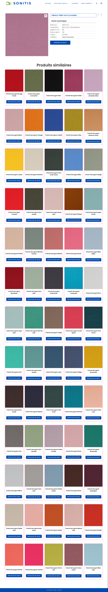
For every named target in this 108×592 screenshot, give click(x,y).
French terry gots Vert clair (33, 293)
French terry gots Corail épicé (74, 333)
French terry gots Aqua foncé (93, 214)
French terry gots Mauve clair (73, 532)
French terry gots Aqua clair (14, 333)
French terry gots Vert (14, 374)
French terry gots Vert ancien (33, 373)
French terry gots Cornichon (34, 95)
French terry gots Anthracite (54, 293)
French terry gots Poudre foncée (53, 452)
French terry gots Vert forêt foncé (53, 174)
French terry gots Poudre (14, 254)
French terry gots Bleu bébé (93, 254)
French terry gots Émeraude (93, 452)
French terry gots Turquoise (73, 293)
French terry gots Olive (73, 135)
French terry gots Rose (73, 254)
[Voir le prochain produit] (101, 14)
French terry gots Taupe (54, 334)
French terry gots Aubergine (93, 492)
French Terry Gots (68, 37)
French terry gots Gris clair (34, 492)
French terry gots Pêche (14, 572)
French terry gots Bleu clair (93, 572)
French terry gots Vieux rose (93, 413)
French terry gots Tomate (14, 214)
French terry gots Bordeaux (14, 293)
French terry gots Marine (34, 413)
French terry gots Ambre (54, 533)
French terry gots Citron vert (54, 572)
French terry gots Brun (73, 493)
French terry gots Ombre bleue (53, 492)
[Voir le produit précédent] (98, 14)
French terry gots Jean (53, 374)
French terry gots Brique (73, 215)
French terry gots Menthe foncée (34, 254)
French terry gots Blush (14, 135)
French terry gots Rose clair (53, 214)
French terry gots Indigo (73, 374)
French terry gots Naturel (33, 175)
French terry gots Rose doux (34, 532)
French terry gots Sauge (93, 175)
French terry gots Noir (53, 96)
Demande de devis (61, 43)
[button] (45, 15)
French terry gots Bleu (73, 175)
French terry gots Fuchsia (34, 572)
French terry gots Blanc (14, 493)
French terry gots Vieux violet (73, 572)
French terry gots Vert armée (33, 214)
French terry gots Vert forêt (53, 413)
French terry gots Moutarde (93, 373)
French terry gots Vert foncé (93, 333)
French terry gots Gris (14, 453)
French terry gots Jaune (14, 175)
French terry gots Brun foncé (14, 413)
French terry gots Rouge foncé (14, 95)
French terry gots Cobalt (53, 135)
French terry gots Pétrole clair (33, 333)
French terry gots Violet (74, 96)
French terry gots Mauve (54, 254)
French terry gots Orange (34, 135)
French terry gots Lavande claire (93, 95)
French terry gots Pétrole (73, 413)
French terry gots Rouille (93, 533)
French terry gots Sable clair (14, 532)
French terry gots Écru (93, 294)
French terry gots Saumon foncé (93, 134)
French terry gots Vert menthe (33, 452)
